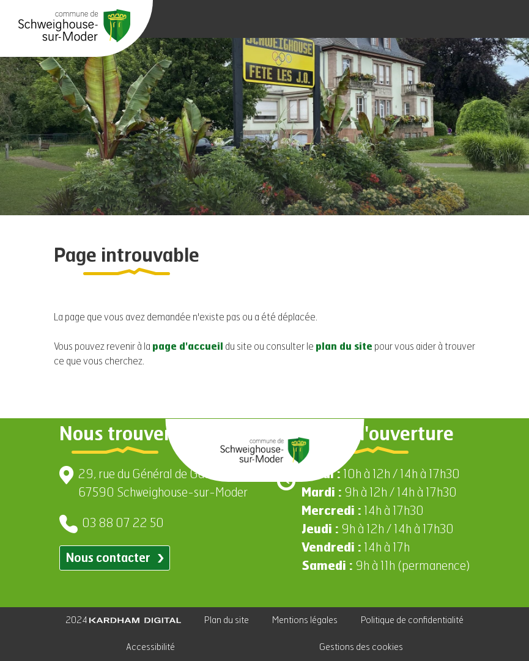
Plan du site (226, 620)
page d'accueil (187, 347)
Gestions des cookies (361, 647)
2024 (123, 620)
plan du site (344, 347)
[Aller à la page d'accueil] (74, 26)
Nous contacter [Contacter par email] (114, 558)
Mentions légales (305, 620)
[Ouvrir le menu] (504, 19)
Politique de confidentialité (412, 620)
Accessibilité (150, 647)
